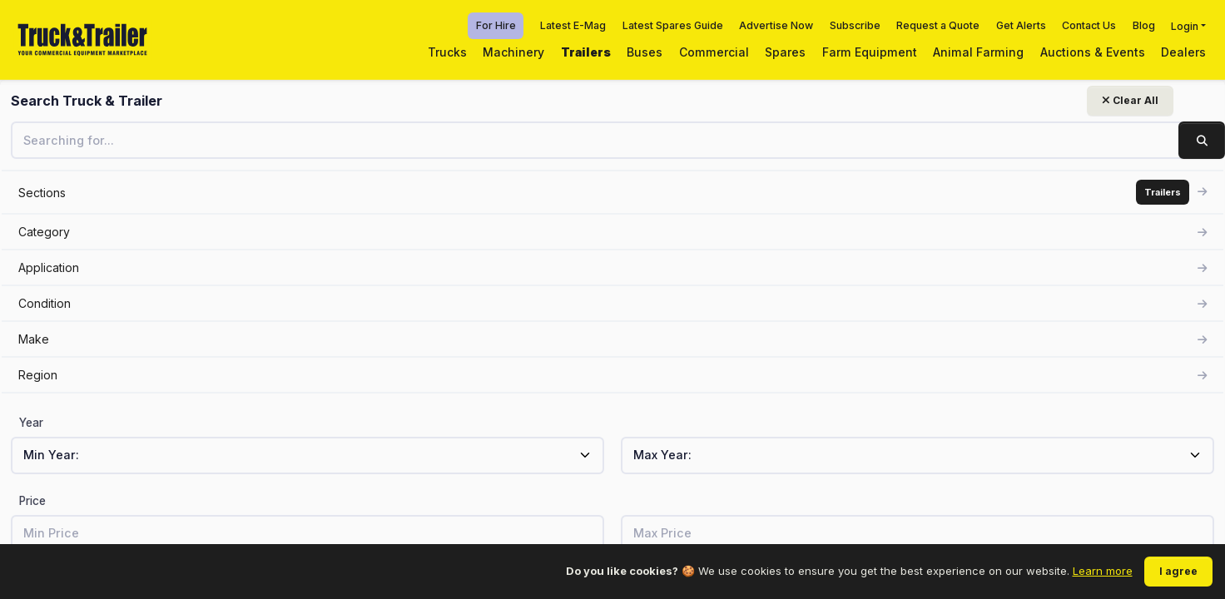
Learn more (1103, 570)
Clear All (204, 100)
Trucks (447, 52)
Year (31, 422)
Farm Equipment (869, 52)
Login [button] (1184, 25)
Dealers (1183, 52)
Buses (644, 52)
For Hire (496, 25)
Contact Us (1089, 25)
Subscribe (855, 25)
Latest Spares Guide (672, 25)
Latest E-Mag (573, 25)
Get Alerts (1021, 25)
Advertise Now (776, 25)
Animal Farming (978, 52)
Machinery (513, 52)
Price (32, 500)
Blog (1144, 25)
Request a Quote (938, 25)
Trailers (586, 52)
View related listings (976, 383)
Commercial (714, 52)
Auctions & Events (1092, 52)
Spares (785, 52)
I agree (1178, 571)
